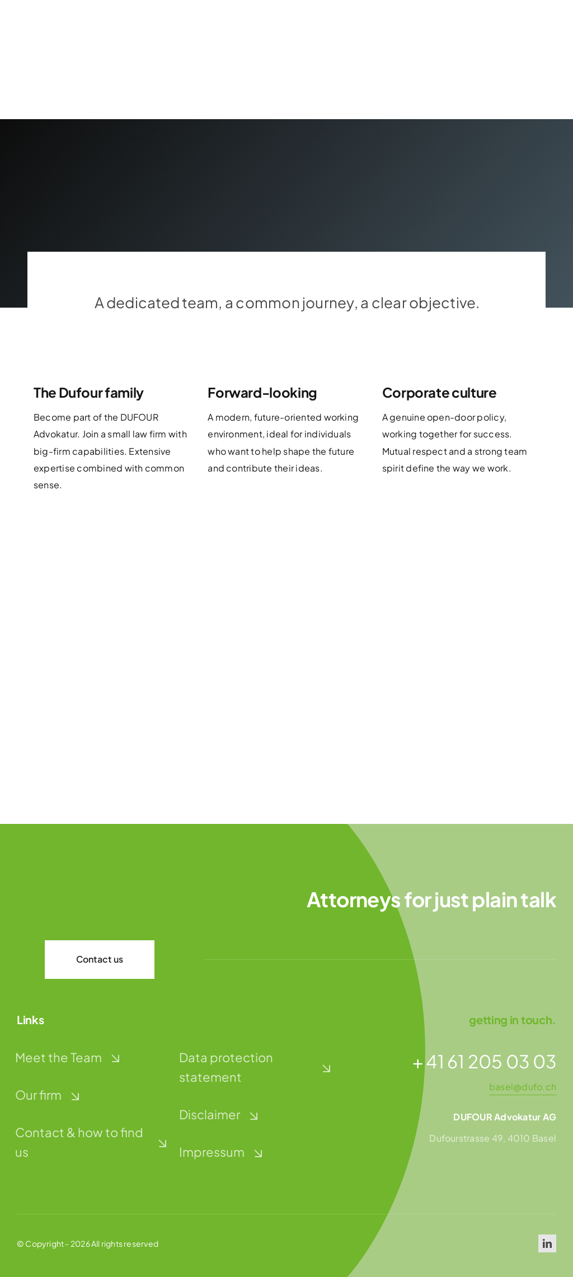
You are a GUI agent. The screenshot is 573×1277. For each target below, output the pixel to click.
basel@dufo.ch (522, 1086)
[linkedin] (547, 1243)
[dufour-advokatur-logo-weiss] (73, 895)
